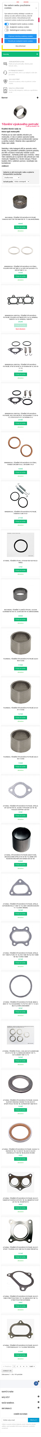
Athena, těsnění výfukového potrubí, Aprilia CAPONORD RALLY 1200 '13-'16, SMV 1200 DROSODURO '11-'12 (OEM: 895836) (20, 906)
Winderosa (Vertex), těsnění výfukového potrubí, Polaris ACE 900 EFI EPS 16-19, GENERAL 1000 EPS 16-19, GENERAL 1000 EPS (20, 317)
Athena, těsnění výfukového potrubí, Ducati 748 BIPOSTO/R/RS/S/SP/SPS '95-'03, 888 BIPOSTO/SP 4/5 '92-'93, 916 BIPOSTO (20, 1200)
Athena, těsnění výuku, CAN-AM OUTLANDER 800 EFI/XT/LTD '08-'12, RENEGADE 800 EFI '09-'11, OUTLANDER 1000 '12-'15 (20, 1053)
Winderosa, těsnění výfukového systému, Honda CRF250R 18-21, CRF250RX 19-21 (20, 463)
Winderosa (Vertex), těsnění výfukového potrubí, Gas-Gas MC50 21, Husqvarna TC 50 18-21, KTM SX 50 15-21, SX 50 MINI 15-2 (20, 415)
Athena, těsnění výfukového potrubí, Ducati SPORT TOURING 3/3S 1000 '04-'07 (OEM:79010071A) (20, 1248)
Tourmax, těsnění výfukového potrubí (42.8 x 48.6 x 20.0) (20, 660)
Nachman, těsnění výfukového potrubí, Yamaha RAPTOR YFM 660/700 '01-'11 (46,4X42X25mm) (20, 218)
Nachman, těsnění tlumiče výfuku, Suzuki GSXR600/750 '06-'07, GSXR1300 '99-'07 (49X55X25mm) (20, 611)
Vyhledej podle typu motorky (23, 155)
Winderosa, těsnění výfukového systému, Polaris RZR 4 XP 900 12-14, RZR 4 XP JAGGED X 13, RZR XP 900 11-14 (20, 268)
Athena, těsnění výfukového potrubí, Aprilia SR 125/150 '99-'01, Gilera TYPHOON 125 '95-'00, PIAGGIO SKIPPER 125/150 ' (20, 808)
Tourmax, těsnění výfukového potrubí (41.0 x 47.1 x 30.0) (20, 709)
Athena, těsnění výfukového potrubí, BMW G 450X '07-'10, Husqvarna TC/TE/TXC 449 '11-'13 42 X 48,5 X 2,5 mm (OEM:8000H (20, 1004)
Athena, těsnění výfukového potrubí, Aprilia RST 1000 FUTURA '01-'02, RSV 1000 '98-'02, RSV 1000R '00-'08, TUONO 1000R (20, 955)
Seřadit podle (8, 182)
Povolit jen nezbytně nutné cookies (20, 41)
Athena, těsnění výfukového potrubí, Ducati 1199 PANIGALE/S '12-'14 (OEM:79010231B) (20, 1346)
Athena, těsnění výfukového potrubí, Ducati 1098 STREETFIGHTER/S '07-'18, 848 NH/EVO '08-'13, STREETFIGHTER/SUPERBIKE (20, 1298)
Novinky (6, 54)
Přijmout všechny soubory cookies (20, 36)
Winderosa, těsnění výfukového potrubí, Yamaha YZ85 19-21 (21, 512)
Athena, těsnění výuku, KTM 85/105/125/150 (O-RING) (20, 562)
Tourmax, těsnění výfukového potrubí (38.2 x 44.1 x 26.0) (20, 758)
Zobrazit (5, 166)
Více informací (20, 46)
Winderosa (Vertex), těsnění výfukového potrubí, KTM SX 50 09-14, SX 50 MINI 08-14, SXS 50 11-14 (20, 366)
